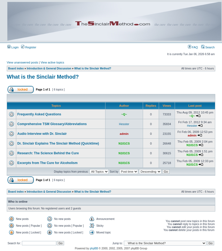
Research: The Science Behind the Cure (48, 153)
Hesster (124, 124)
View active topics (52, 62)
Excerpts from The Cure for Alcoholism (47, 163)
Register (28, 47)
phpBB (94, 248)
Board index (16, 68)
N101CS (124, 143)
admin (124, 133)
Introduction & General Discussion (49, 68)
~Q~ (124, 114)
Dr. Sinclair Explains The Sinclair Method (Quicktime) (58, 143)
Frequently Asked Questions (39, 114)
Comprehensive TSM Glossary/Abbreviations (52, 124)
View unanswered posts (22, 62)
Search (208, 47)
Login (13, 47)
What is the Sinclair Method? (92, 68)
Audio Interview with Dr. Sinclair (42, 134)
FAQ (193, 47)
